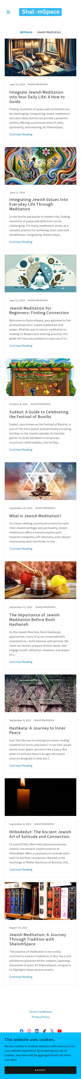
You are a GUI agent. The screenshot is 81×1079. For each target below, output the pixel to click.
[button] (10, 12)
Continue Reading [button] (20, 134)
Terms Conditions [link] (40, 1011)
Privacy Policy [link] (41, 1017)
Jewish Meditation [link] (49, 32)
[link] (40, 12)
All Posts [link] (26, 32)
